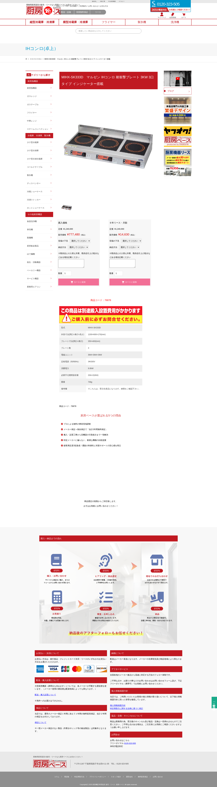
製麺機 (30, 238)
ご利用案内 (106, 10)
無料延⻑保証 (143, 777)
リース (121, 15)
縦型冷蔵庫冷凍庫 (42, 25)
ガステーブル (33, 104)
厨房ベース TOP (86, 10)
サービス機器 (33, 278)
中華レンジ (32, 121)
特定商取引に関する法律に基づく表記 (126, 708)
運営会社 (129, 777)
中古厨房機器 (112, 1)
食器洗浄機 (32, 221)
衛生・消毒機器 (34, 262)
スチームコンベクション (37, 129)
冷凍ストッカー (34, 200)
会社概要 (96, 10)
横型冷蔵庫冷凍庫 (75, 25)
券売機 (30, 229)
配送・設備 (89, 15)
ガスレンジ (32, 96)
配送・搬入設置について (45, 695)
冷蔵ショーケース (34, 191)
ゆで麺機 (31, 254)
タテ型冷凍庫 (33, 150)
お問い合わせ (117, 10)
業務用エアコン (34, 287)
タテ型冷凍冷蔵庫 (34, 159)
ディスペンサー (34, 183)
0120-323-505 (130, 743)
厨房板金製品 (33, 246)
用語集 (66, 777)
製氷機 (30, 175)
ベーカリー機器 (34, 270)
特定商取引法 (79, 777)
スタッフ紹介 (116, 777)
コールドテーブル (34, 167)
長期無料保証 (105, 15)
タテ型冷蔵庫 (33, 142)
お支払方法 (127, 10)
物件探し (93, 1)
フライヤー (32, 113)
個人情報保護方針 (118, 705)
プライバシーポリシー (97, 777)
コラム (56, 777)
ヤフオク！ (123, 1)
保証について (40, 722)
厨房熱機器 (32, 88)
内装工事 (102, 1)
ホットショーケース (35, 208)
